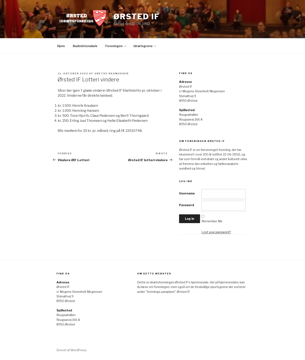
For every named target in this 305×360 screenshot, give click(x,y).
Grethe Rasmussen (111, 73)
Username (187, 193)
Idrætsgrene (145, 46)
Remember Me (212, 221)
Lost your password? (216, 232)
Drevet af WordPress (71, 350)
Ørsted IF (137, 16)
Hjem (61, 46)
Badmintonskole (85, 46)
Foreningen (116, 46)
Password (186, 205)
